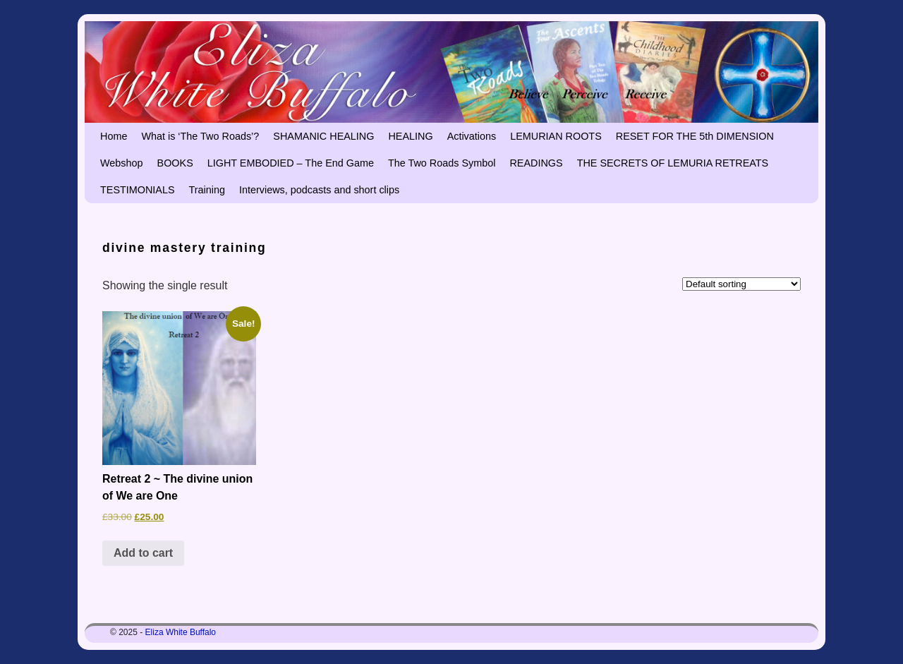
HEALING (410, 136)
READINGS (535, 163)
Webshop (121, 163)
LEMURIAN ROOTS (556, 136)
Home (113, 136)
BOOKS (175, 163)
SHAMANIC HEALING (323, 136)
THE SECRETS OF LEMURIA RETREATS (673, 163)
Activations (472, 136)
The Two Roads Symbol (442, 163)
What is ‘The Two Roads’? (200, 136)
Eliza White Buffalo (181, 632)
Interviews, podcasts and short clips (319, 189)
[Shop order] (741, 284)
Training (207, 189)
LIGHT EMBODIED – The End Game (290, 163)
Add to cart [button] (143, 553)
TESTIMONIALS (137, 189)
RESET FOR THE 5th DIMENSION (695, 136)
